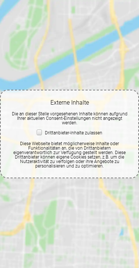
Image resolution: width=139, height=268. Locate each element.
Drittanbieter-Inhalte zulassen (69, 132)
